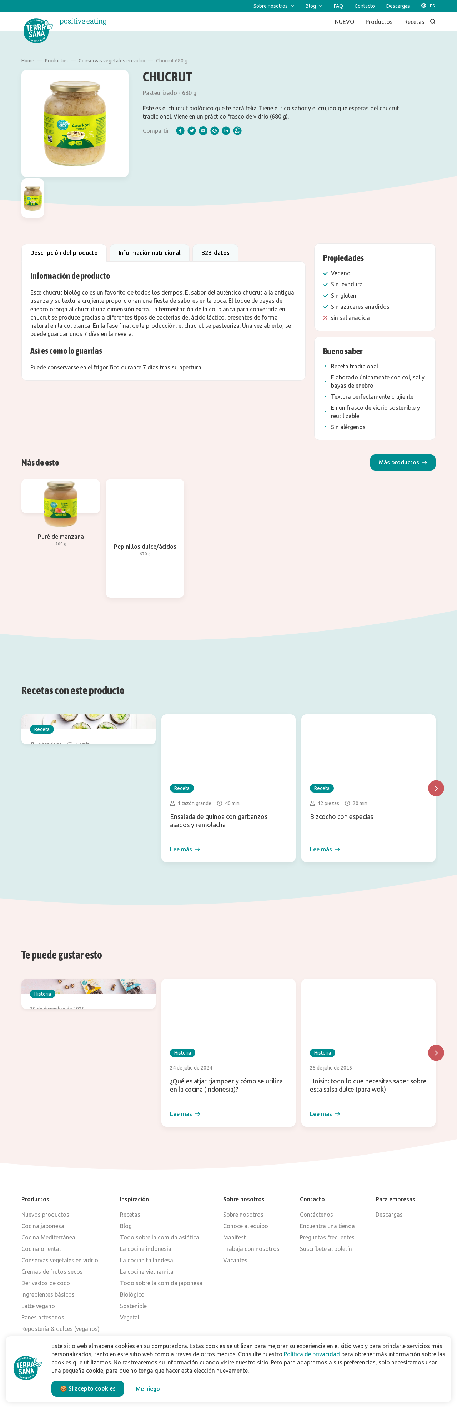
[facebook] (180, 130)
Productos (56, 61)
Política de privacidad (312, 1354)
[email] (203, 130)
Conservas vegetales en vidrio (112, 61)
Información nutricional (150, 253)
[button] (403, 462)
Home (27, 61)
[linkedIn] (226, 130)
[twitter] (191, 130)
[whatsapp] (237, 130)
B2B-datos (215, 253)
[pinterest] (214, 130)
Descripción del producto (64, 253)
